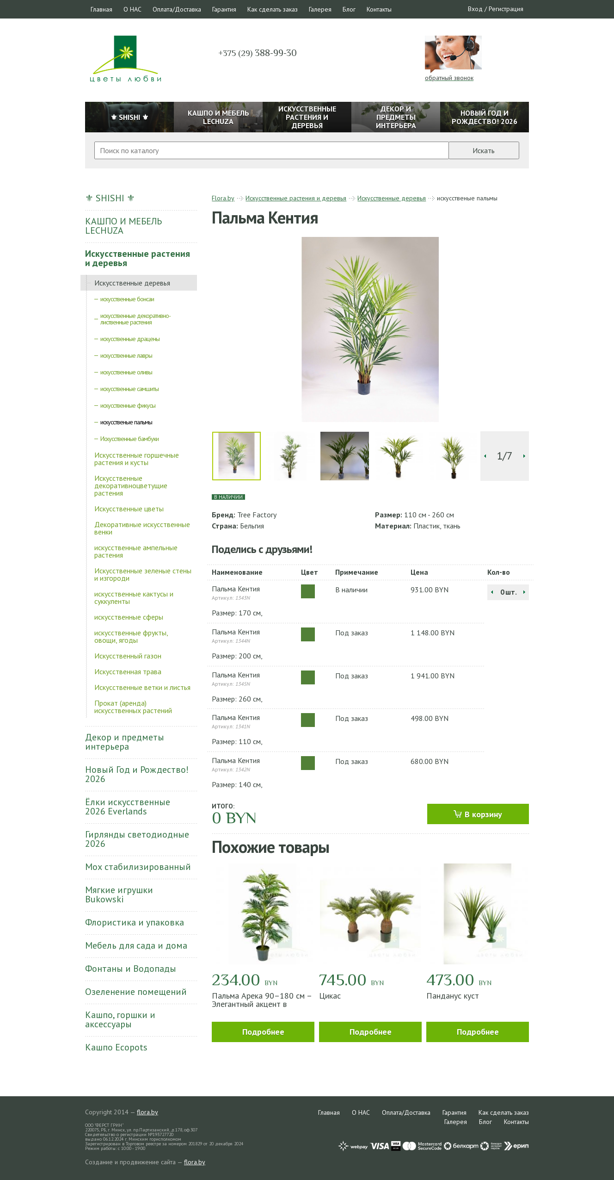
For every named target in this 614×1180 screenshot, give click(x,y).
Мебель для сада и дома (136, 945)
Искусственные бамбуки (129, 439)
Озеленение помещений (136, 992)
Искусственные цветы (129, 508)
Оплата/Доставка (177, 9)
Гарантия (224, 9)
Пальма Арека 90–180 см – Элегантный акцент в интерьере (262, 1004)
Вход (475, 9)
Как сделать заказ (272, 9)
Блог (349, 9)
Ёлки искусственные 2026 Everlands (127, 806)
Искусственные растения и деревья (137, 258)
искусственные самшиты (129, 389)
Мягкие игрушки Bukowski (119, 894)
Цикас (330, 995)
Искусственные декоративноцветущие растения (130, 485)
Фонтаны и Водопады (130, 969)
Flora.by (223, 198)
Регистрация (506, 9)
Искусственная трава (127, 671)
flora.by (147, 1112)
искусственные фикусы (127, 405)
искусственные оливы (126, 372)
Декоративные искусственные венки (142, 528)
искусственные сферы (128, 616)
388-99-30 (257, 53)
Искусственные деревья (132, 282)
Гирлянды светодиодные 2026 (137, 839)
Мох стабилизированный (138, 867)
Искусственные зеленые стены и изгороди (142, 574)
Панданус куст (452, 995)
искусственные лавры (126, 355)
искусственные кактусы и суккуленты (133, 597)
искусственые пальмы (126, 422)
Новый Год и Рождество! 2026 (137, 774)
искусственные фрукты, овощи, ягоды (131, 636)
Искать (484, 150)
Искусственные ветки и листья (142, 687)
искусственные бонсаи (127, 299)
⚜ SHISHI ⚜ (110, 198)
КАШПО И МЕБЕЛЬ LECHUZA (123, 225)
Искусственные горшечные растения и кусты (136, 458)
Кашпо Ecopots (116, 1047)
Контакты (379, 9)
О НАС (132, 9)
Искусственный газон (127, 655)
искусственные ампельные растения (136, 551)
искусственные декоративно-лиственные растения (135, 318)
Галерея (320, 9)
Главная (101, 9)
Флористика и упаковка (134, 922)
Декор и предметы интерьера (124, 741)
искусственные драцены (130, 339)
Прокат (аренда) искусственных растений (133, 706)
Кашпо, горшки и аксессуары (120, 1019)
